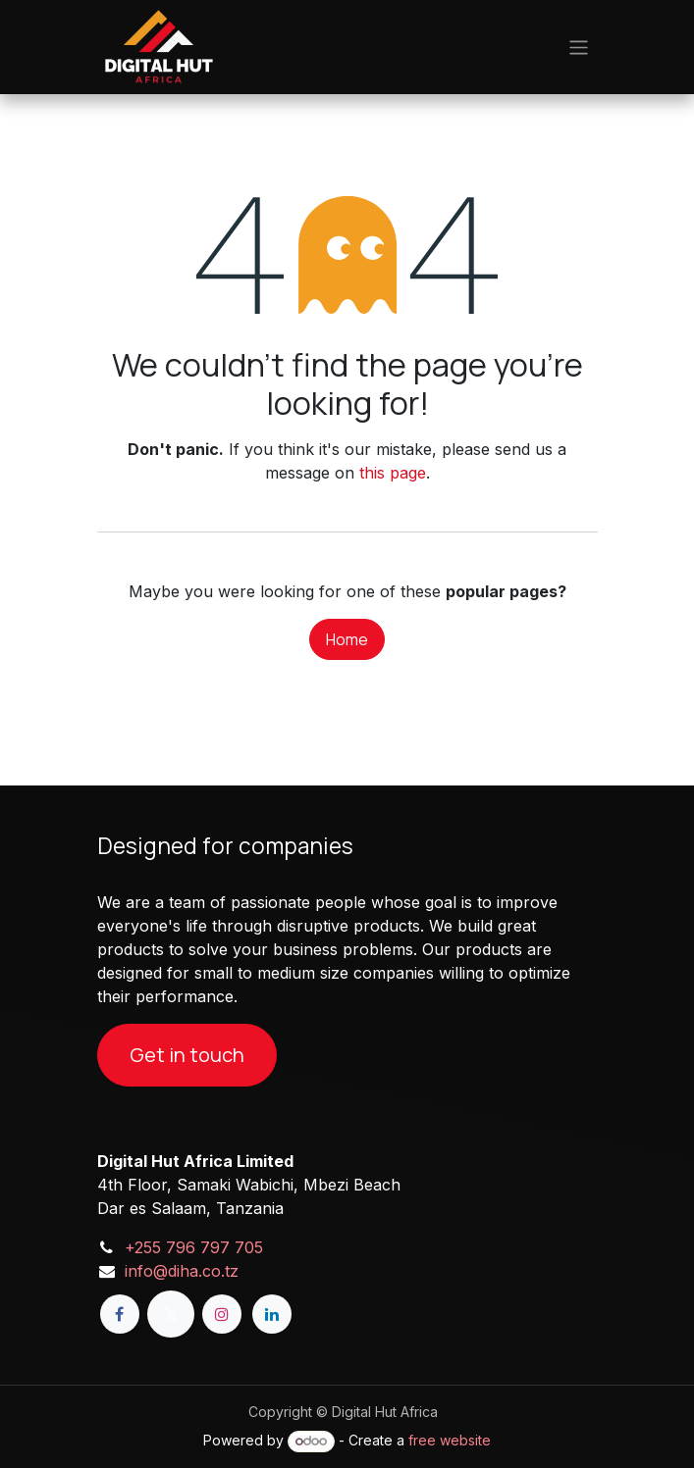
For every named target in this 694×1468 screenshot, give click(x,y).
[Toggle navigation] (579, 46)
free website (449, 1440)
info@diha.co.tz (182, 1271)
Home (347, 639)
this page (392, 472)
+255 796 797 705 (194, 1247)
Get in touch (187, 1054)
